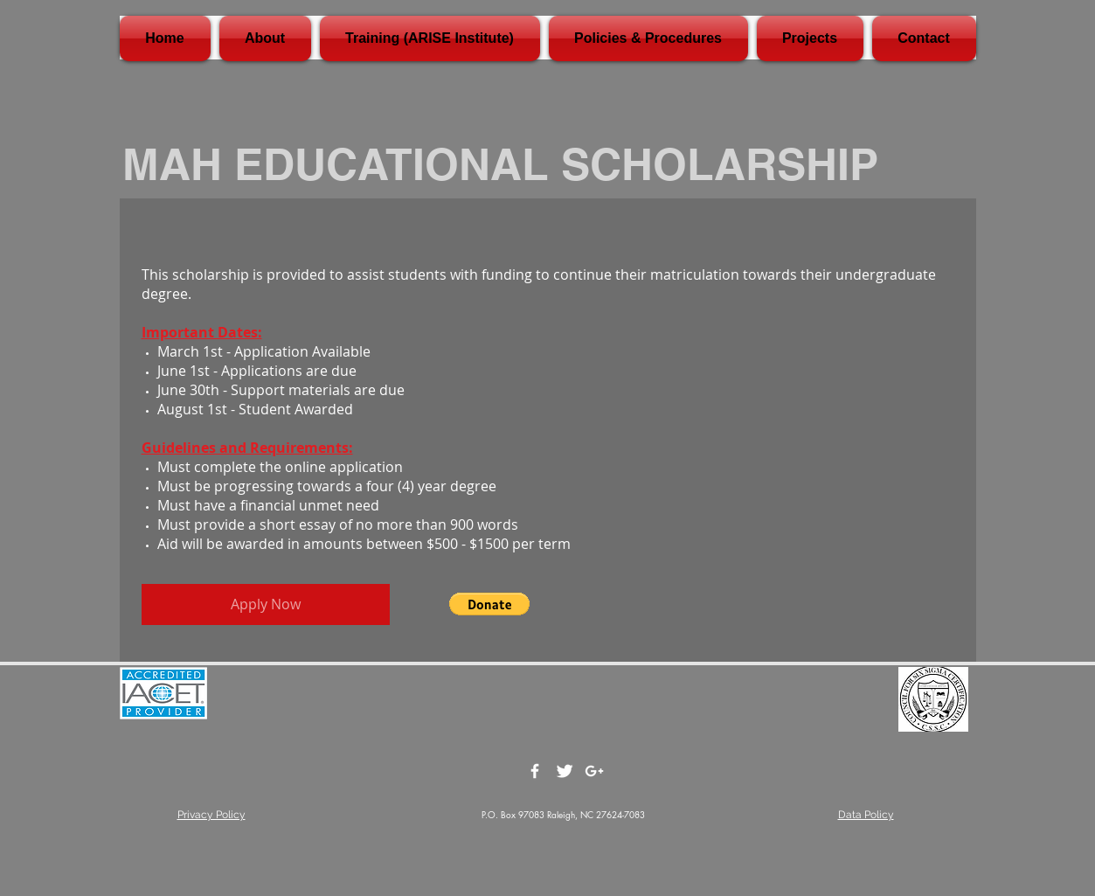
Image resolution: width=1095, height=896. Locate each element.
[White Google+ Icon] (594, 771)
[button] (489, 604)
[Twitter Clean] (564, 771)
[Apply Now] (266, 604)
